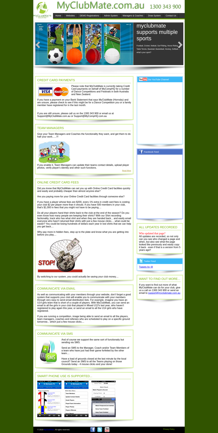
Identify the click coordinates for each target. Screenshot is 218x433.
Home (58, 15)
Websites (70, 15)
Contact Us (171, 15)
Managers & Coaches (133, 15)
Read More (126, 171)
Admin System (111, 15)
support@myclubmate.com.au (164, 293)
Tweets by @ (146, 267)
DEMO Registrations (89, 15)
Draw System (154, 15)
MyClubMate (49, 430)
